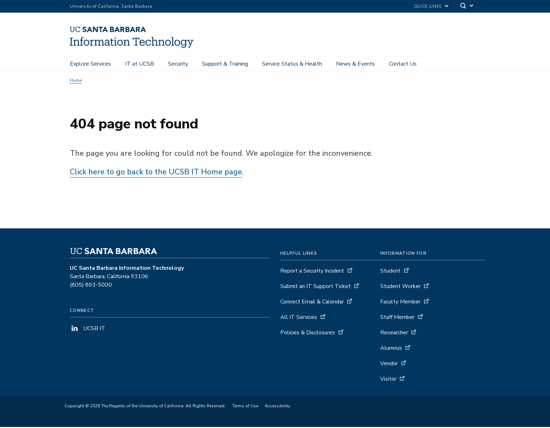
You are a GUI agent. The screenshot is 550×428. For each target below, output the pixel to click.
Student (390, 272)
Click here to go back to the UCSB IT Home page (156, 173)
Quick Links (428, 6)
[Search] (467, 6)
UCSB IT (87, 329)
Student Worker (400, 287)
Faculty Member (400, 303)
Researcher (394, 333)
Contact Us (403, 64)
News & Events (355, 64)
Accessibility (277, 407)
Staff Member (397, 318)
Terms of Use (245, 407)
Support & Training (225, 64)
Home (76, 81)
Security (178, 64)
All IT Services (298, 318)
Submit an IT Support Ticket (315, 287)
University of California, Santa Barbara (111, 6)
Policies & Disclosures (307, 333)
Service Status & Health (292, 64)
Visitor (388, 380)
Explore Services (90, 64)
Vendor (389, 364)
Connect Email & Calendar (312, 303)
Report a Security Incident (312, 272)
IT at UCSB (139, 64)
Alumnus (391, 349)
